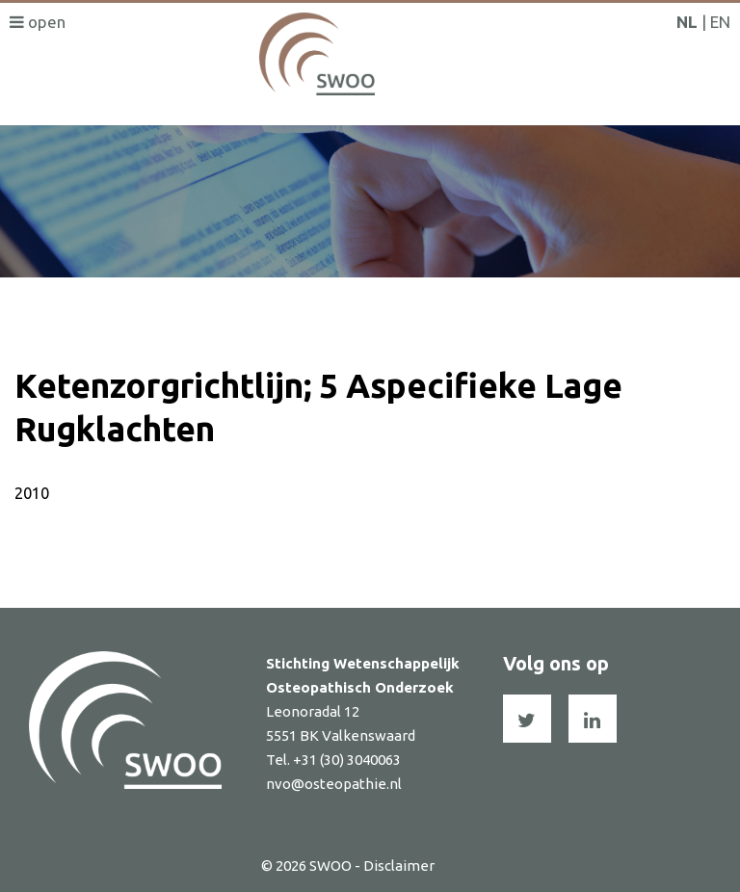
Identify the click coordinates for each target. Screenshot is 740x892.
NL (687, 22)
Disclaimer (399, 865)
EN (720, 22)
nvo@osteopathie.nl (334, 783)
